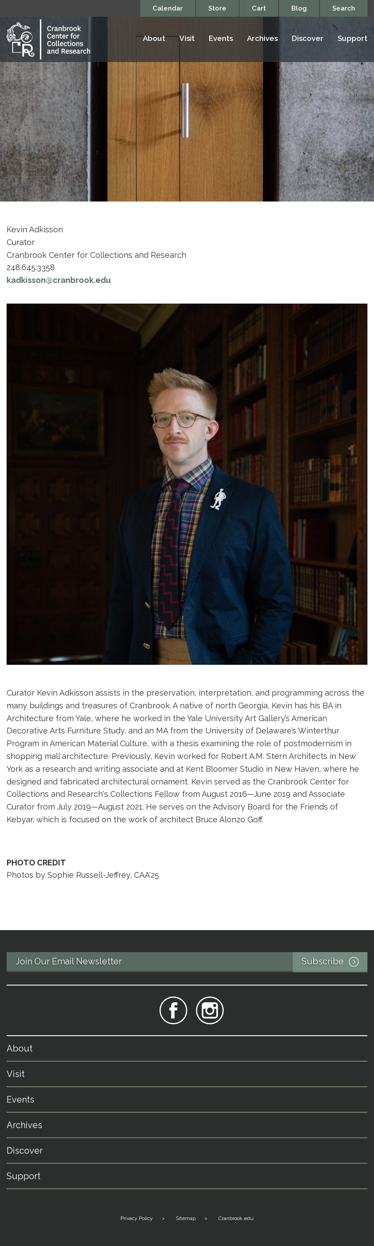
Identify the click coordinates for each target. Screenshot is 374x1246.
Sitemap (186, 1218)
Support (352, 38)
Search (343, 8)
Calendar (168, 8)
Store (217, 8)
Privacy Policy (136, 1218)
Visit (187, 38)
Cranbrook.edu (236, 1218)
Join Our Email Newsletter (191, 962)
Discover (307, 38)
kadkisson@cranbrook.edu (59, 280)
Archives (262, 38)
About (154, 38)
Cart (259, 8)
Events (221, 38)
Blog (299, 8)
